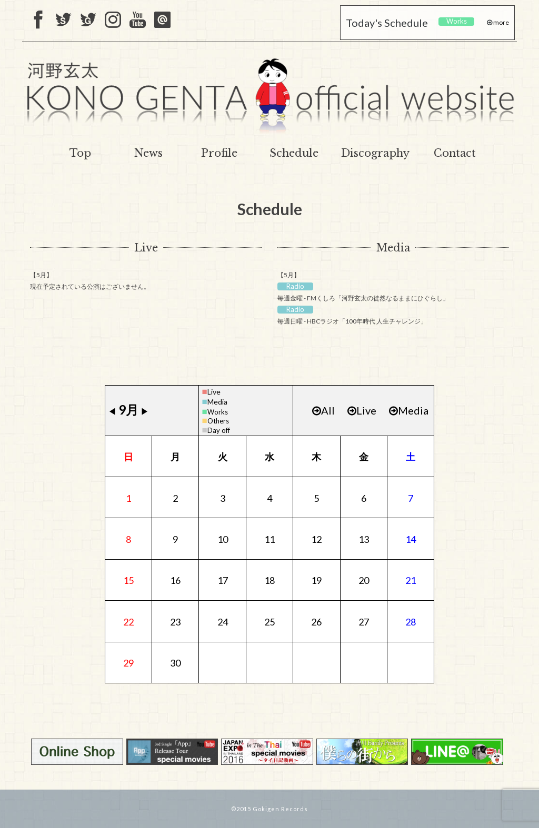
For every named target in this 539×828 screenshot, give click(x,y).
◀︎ (112, 411)
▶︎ (145, 411)
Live (146, 248)
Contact (455, 153)
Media (393, 248)
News (148, 153)
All (323, 410)
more (500, 22)
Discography (375, 153)
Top (80, 153)
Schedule (294, 153)
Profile (219, 153)
